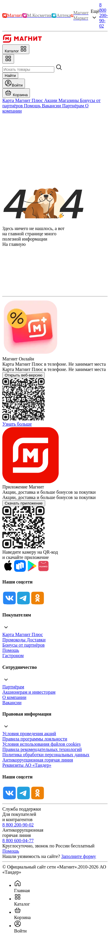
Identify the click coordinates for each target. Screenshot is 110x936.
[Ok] (38, 603)
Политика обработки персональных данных (45, 754)
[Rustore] (20, 570)
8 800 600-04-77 (18, 840)
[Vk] (9, 603)
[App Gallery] (43, 570)
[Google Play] (32, 570)
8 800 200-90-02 (103, 15)
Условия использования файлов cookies (41, 744)
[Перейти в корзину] (16, 93)
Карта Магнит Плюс (22, 634)
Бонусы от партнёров (23, 645)
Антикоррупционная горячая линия (37, 759)
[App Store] (8, 570)
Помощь (10, 650)
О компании (14, 697)
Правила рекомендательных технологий (42, 749)
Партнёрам (13, 686)
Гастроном (13, 655)
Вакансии (11, 702)
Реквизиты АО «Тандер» (26, 765)
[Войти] (13, 83)
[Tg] (23, 603)
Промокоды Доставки (23, 639)
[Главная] (22, 41)
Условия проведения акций (29, 733)
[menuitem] (61, 886)
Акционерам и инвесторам (28, 692)
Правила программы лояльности (34, 738)
